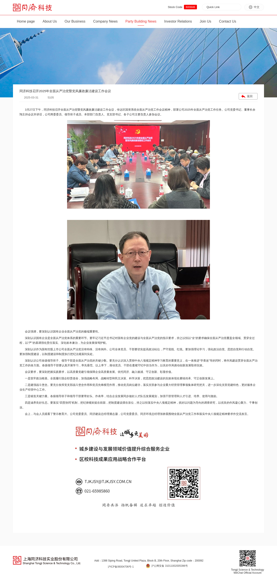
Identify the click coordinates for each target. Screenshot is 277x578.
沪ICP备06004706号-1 (121, 566)
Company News (105, 21)
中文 (254, 7)
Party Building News (141, 21)
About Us (50, 21)
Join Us (205, 21)
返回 (250, 96)
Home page (26, 21)
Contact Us (227, 21)
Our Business (75, 21)
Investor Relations (178, 21)
